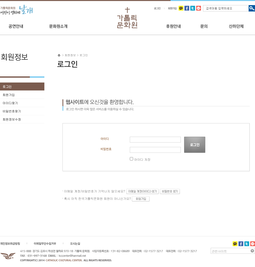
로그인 (7, 86)
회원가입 (9, 94)
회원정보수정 (12, 119)
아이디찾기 (10, 103)
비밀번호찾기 (12, 111)
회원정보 (70, 55)
